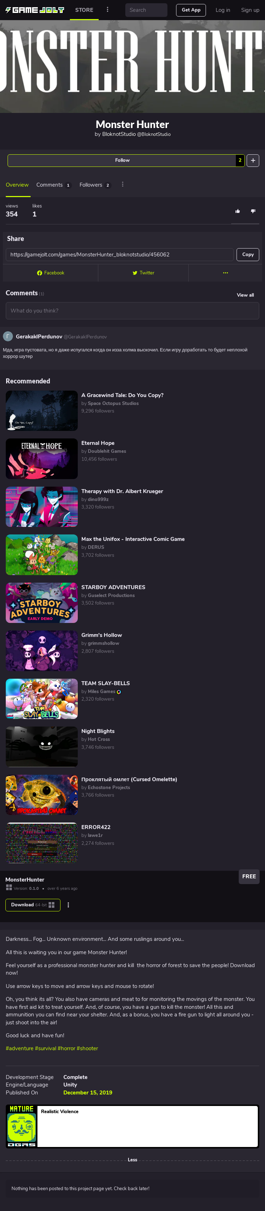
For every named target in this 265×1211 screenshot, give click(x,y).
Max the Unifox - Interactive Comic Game (133, 539)
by (110, 403)
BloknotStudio (136, 134)
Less (132, 1160)
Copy (248, 254)
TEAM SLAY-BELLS (105, 683)
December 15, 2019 (87, 1092)
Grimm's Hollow (101, 635)
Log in (223, 10)
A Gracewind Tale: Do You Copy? (122, 395)
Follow (179, 161)
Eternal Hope (97, 443)
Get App (191, 10)
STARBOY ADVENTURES (113, 587)
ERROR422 (96, 827)
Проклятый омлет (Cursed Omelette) (129, 779)
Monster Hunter (132, 124)
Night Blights (97, 731)
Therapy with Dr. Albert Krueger (122, 491)
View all (245, 295)
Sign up (250, 10)
